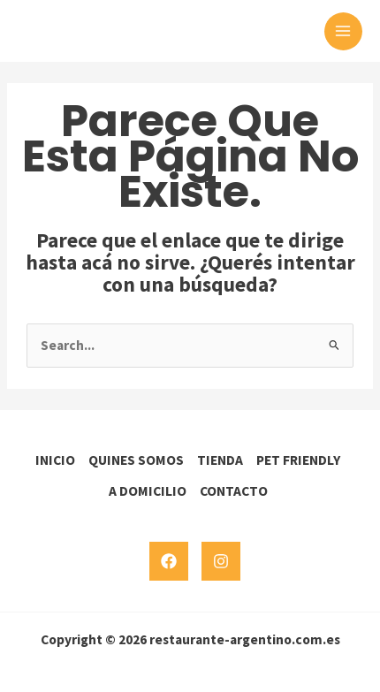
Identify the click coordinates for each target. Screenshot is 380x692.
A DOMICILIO (147, 491)
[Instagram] (220, 561)
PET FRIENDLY (298, 460)
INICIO (55, 460)
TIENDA (220, 460)
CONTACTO (234, 491)
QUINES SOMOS (136, 460)
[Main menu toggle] (343, 31)
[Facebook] (168, 561)
